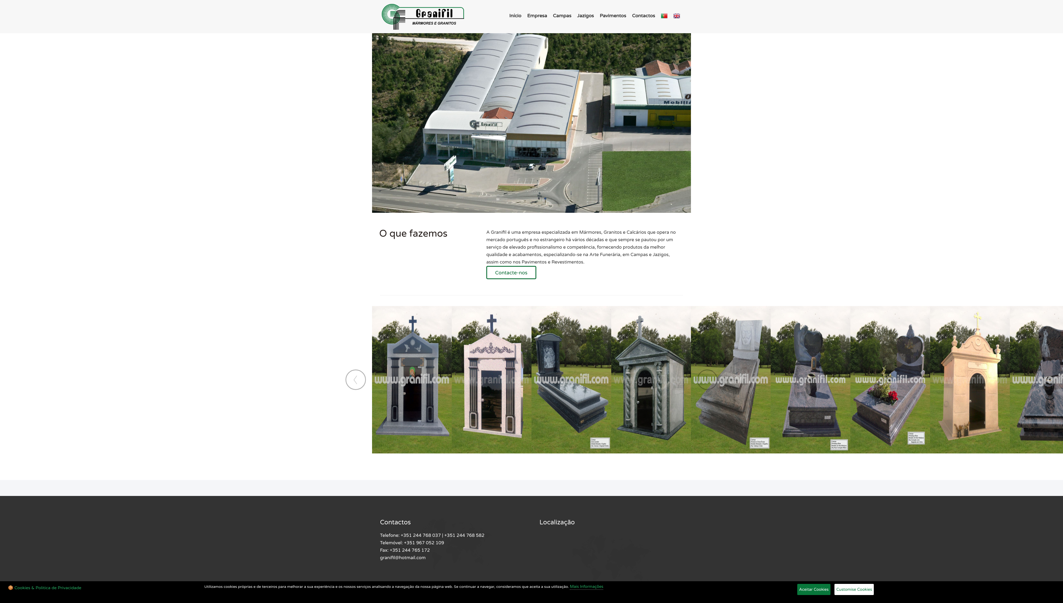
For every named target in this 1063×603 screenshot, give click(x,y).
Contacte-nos (511, 273)
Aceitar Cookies (814, 589)
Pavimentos (613, 16)
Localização (557, 522)
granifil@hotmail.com (403, 557)
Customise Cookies (854, 589)
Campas (562, 16)
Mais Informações (586, 586)
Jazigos (585, 16)
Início (515, 16)
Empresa (537, 16)
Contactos (643, 16)
